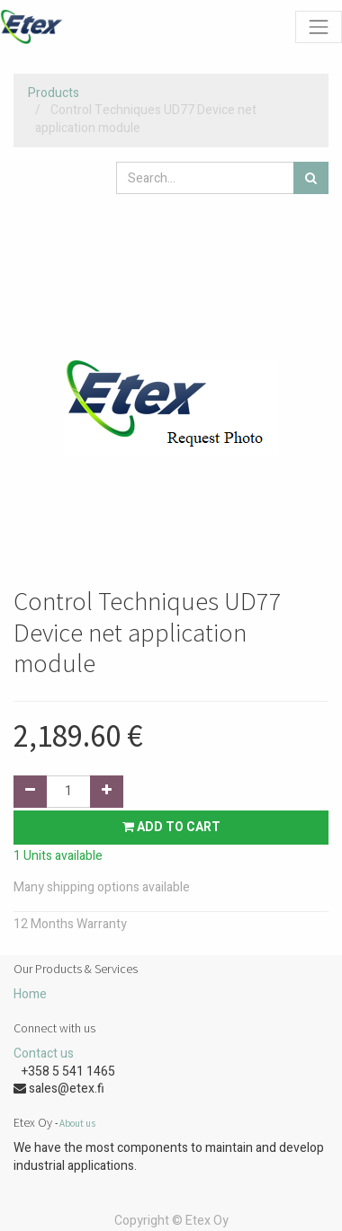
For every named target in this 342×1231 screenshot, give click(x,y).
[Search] (310, 178)
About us (77, 1123)
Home (30, 994)
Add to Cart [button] (171, 827)
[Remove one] (30, 791)
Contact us (44, 1053)
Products (53, 93)
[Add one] (106, 791)
